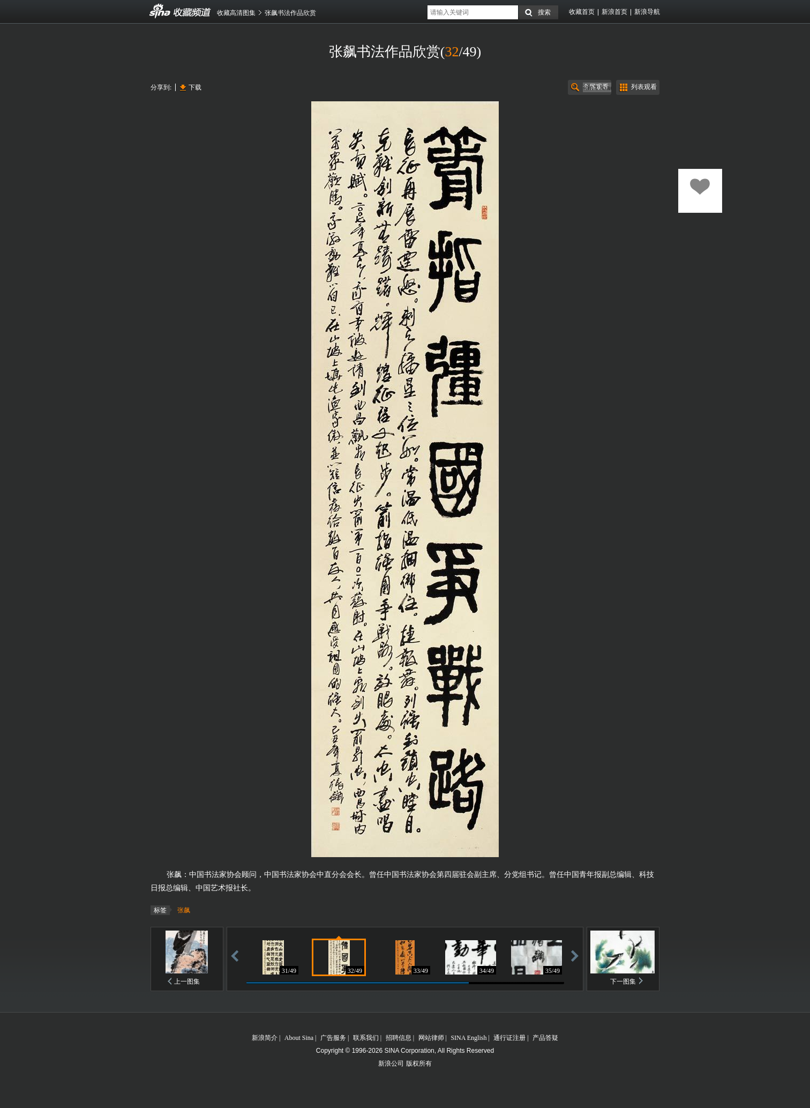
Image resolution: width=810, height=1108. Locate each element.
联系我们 (366, 1038)
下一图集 (623, 981)
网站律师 (431, 1038)
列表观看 (644, 87)
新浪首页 (614, 12)
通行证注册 (509, 1038)
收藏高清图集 (236, 13)
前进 (574, 955)
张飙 (183, 910)
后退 (234, 955)
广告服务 (333, 1038)
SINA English (468, 1038)
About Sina (298, 1038)
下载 (195, 87)
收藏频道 (160, 11)
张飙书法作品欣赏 (290, 13)
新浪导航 (647, 12)
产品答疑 (545, 1038)
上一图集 (187, 981)
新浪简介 (265, 1038)
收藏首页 (582, 12)
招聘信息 (398, 1038)
